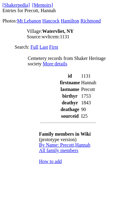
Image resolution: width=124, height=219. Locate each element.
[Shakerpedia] (16, 5)
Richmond (90, 20)
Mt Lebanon (29, 20)
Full (34, 47)
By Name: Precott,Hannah (64, 145)
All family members (58, 150)
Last (44, 47)
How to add (50, 161)
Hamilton (70, 20)
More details (55, 63)
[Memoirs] (42, 5)
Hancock (51, 20)
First (53, 47)
